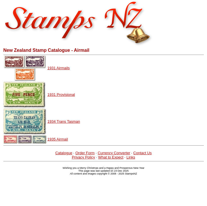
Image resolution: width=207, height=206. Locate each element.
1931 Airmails (59, 68)
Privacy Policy (83, 157)
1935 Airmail (58, 139)
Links (131, 157)
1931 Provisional (61, 94)
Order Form (84, 153)
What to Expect (110, 157)
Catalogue (63, 153)
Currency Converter (114, 153)
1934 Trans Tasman (64, 121)
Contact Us (142, 153)
